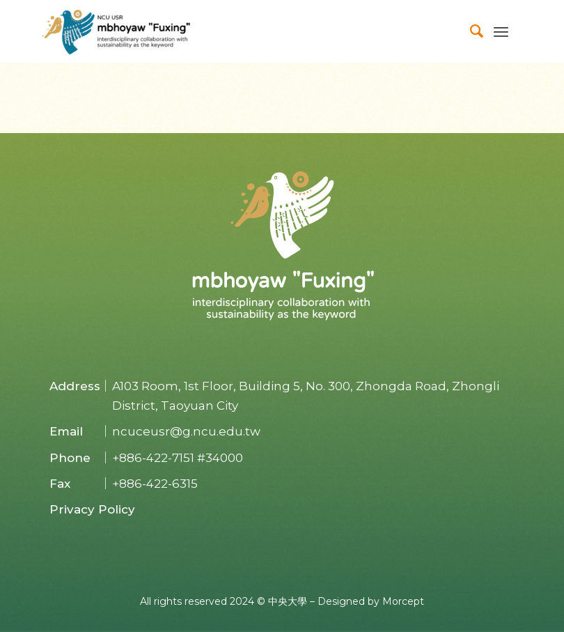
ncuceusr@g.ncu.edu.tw (186, 431)
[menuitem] (470, 31)
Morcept (403, 601)
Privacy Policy (92, 509)
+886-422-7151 (153, 458)
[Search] (470, 31)
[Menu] (501, 31)
